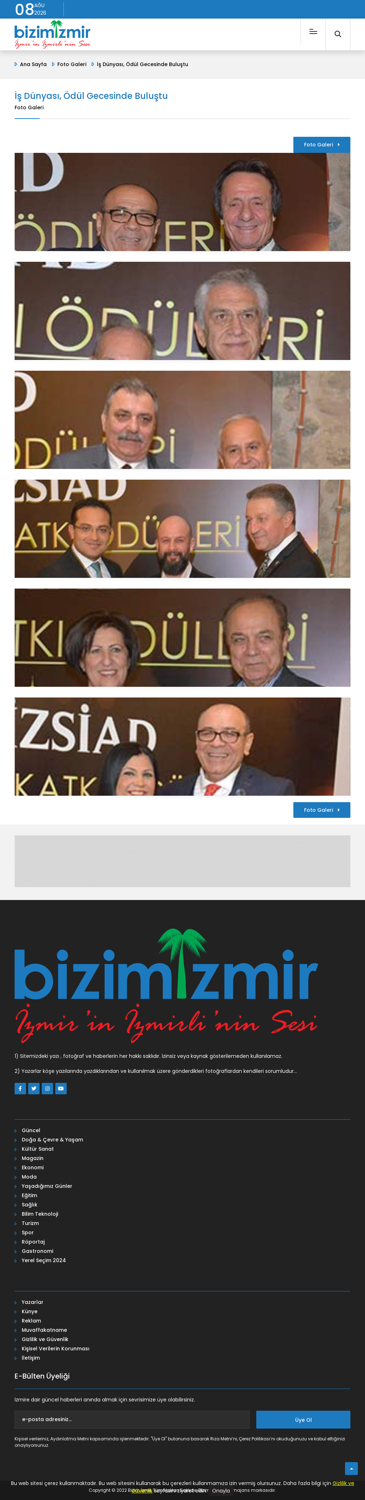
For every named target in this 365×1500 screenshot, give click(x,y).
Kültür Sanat (38, 1148)
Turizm (30, 1223)
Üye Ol (303, 1420)
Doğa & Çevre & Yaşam (52, 1139)
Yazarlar (32, 1302)
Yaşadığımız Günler (47, 1186)
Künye (29, 1311)
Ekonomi (32, 1167)
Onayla (221, 1490)
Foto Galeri (71, 64)
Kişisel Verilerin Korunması (55, 1348)
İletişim (31, 1357)
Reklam (31, 1320)
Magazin (32, 1158)
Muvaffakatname (44, 1330)
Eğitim (29, 1195)
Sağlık (29, 1204)
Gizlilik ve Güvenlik (45, 1339)
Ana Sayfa (33, 64)
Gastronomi (37, 1251)
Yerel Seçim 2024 (44, 1260)
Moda (29, 1176)
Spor (28, 1232)
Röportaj (33, 1241)
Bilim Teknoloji (40, 1214)
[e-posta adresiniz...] (132, 1420)
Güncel (31, 1130)
